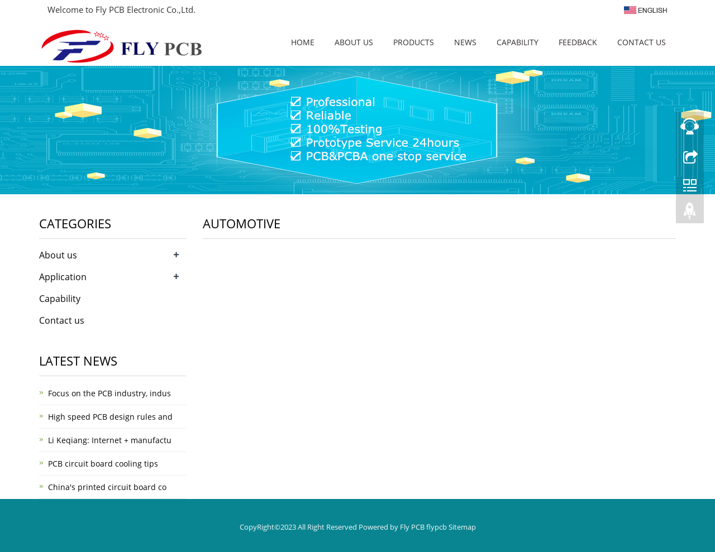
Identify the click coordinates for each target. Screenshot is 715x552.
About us (354, 42)
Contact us (641, 42)
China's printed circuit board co (107, 487)
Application (63, 277)
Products (413, 42)
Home (302, 42)
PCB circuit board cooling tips (103, 463)
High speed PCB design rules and (110, 416)
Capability (517, 42)
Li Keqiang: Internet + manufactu (109, 440)
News (465, 42)
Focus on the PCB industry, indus (109, 393)
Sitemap (462, 527)
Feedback (578, 42)
